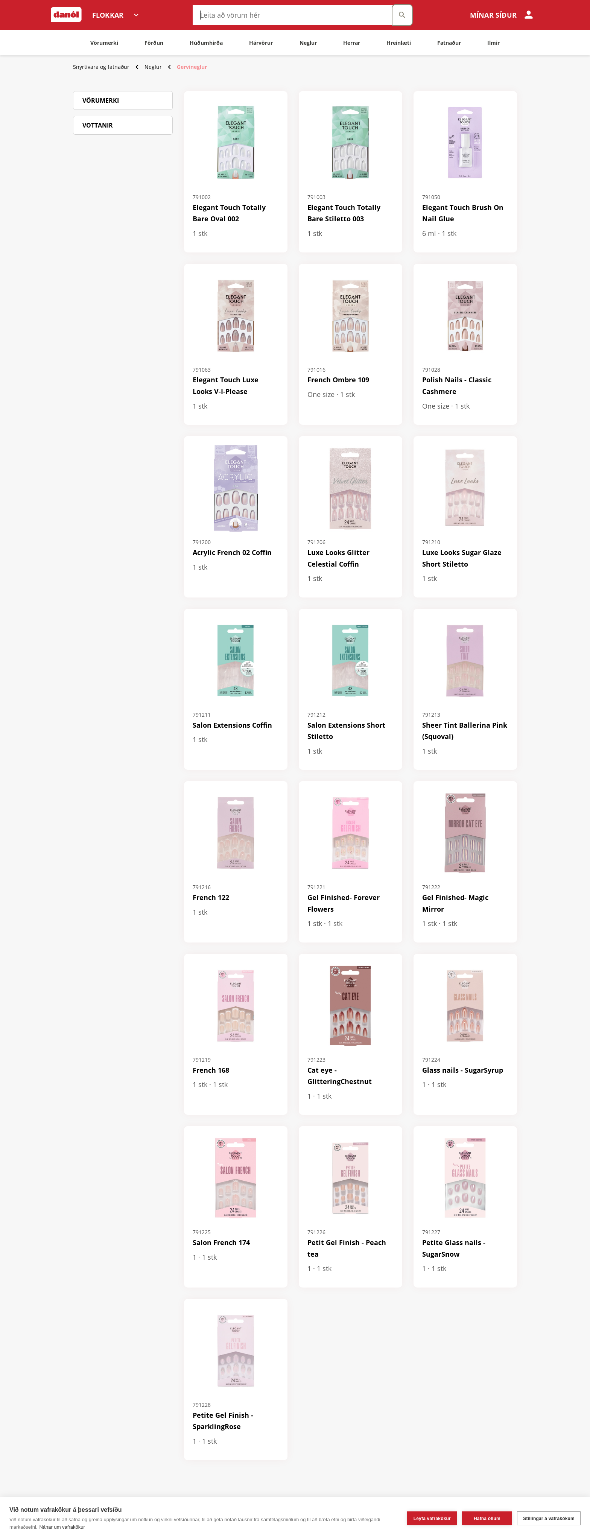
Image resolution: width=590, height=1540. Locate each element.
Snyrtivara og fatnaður (101, 66)
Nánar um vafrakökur (62, 1527)
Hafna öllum (487, 1518)
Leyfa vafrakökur (432, 1518)
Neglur (153, 66)
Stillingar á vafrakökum (549, 1518)
